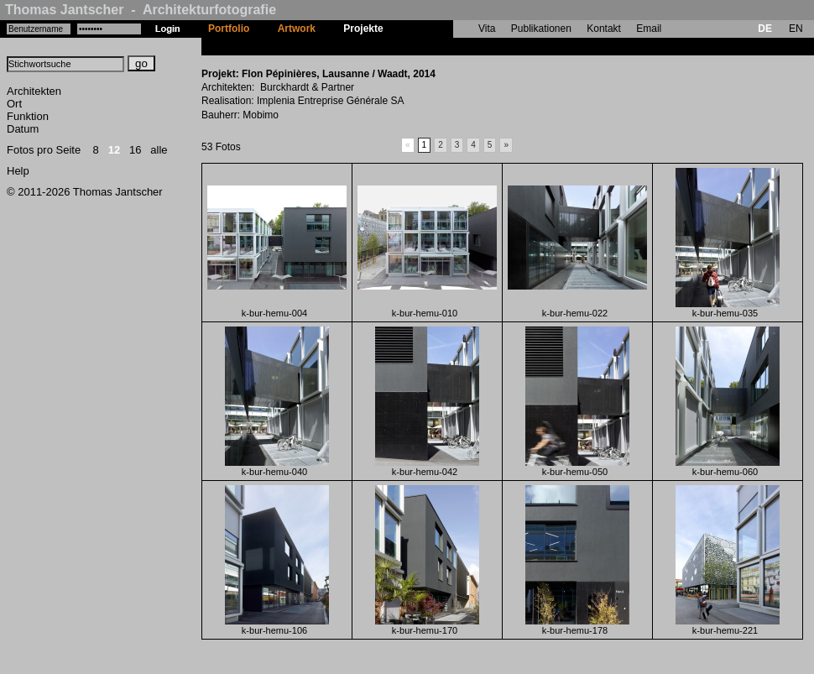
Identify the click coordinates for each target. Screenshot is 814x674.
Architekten (34, 91)
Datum (23, 129)
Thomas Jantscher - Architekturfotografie (140, 10)
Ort (14, 103)
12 (114, 150)
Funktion (28, 116)
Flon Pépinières (434, 46)
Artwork (297, 28)
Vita (486, 28)
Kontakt (604, 28)
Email (648, 28)
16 (135, 150)
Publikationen (541, 28)
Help (18, 171)
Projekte (363, 28)
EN (796, 28)
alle (158, 150)
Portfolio (228, 28)
